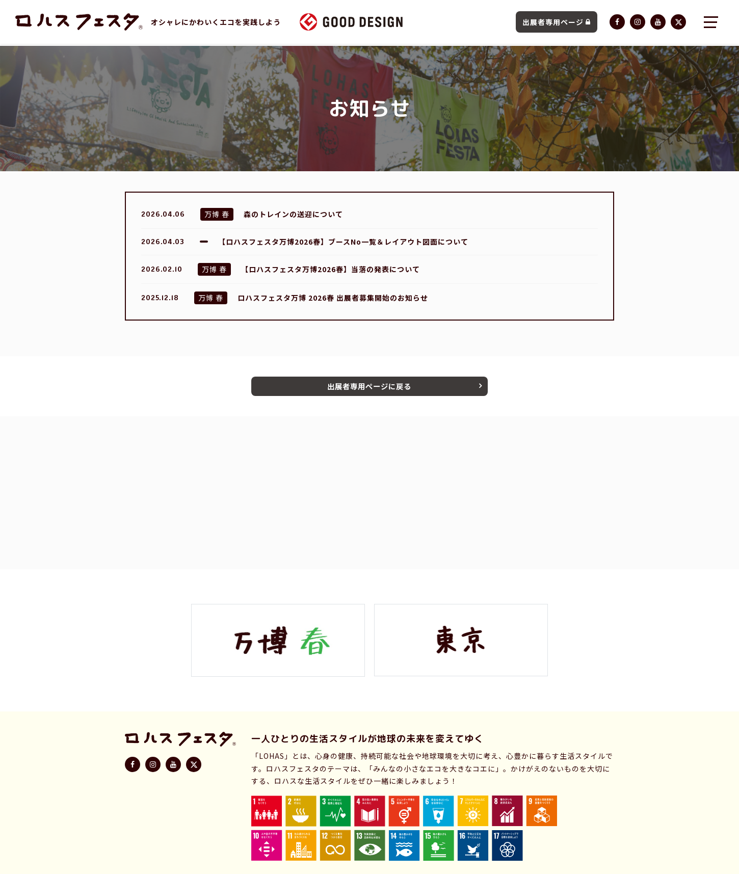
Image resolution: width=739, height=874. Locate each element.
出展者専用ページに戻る (369, 387)
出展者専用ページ (556, 23)
